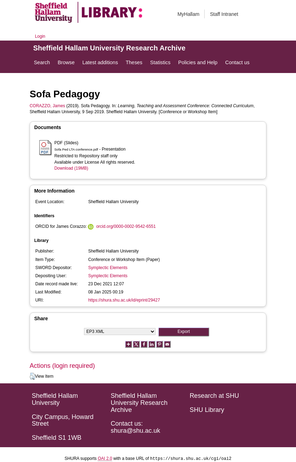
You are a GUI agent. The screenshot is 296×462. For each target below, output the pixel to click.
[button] (32, 376)
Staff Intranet (224, 14)
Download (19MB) (71, 168)
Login (40, 36)
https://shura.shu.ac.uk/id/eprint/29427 (124, 300)
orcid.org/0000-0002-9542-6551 (126, 226)
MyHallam (188, 14)
